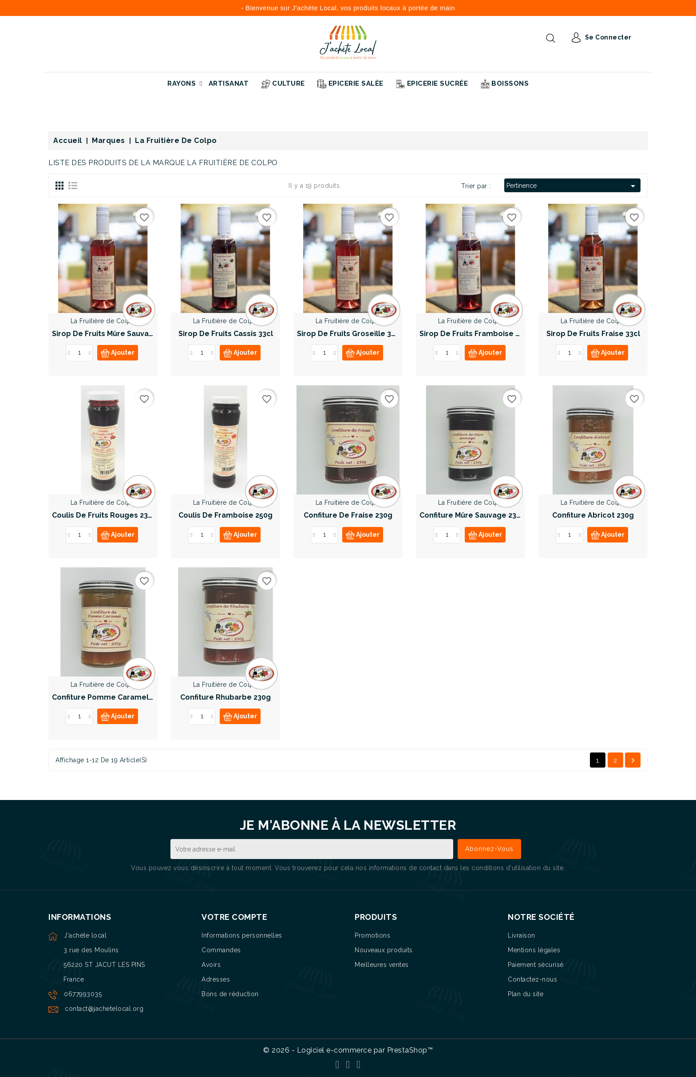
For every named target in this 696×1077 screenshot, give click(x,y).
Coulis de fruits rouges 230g (104, 515)
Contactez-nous (532, 979)
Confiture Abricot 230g (593, 515)
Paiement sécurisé (536, 964)
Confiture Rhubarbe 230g (225, 697)
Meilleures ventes (382, 964)
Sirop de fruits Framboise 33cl (474, 333)
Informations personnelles (242, 935)
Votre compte (234, 917)
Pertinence (572, 186)
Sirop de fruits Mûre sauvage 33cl (113, 333)
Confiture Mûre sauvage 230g (472, 515)
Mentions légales (534, 950)
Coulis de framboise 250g (225, 515)
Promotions (372, 935)
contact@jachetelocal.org (104, 1008)
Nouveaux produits (384, 950)
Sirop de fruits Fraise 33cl (593, 333)
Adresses (216, 979)
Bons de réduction (230, 994)
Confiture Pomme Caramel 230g (110, 697)
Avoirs (211, 964)
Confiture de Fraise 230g (348, 515)
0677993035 (83, 994)
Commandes (221, 950)
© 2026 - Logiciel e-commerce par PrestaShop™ (348, 1050)
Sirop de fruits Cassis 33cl (225, 333)
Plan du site (525, 994)
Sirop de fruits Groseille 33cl (349, 333)
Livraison (521, 935)
